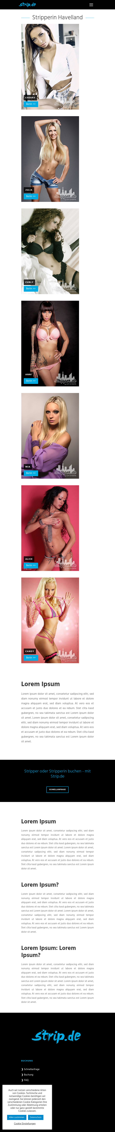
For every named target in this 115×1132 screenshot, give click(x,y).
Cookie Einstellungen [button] (25, 1123)
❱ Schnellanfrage (30, 1069)
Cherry (30, 98)
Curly (29, 282)
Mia (28, 467)
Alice (29, 559)
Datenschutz (36, 1117)
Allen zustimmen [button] (16, 1117)
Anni (28, 375)
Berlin (29, 104)
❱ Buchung (27, 1075)
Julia (29, 190)
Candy (29, 651)
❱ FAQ (25, 1080)
